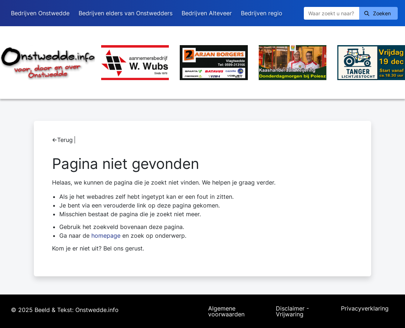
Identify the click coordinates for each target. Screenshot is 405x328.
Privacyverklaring (365, 308)
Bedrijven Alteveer (207, 13)
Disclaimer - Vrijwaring (292, 311)
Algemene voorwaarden (226, 311)
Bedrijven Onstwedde (40, 13)
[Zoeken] (331, 13)
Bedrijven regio (261, 13)
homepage (105, 235)
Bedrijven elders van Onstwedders (125, 13)
